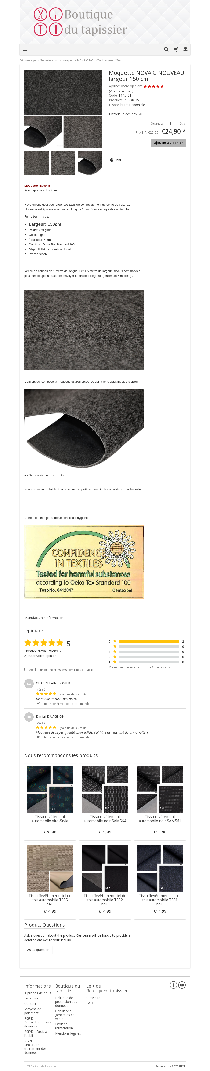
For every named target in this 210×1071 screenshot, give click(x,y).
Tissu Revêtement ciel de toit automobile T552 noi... (104, 900)
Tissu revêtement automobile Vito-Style (50, 818)
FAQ (89, 1003)
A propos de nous (37, 993)
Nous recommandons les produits (61, 755)
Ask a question (38, 949)
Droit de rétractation (64, 1026)
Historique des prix (125, 114)
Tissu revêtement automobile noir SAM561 (160, 818)
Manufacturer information (44, 617)
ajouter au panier (168, 142)
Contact (30, 1003)
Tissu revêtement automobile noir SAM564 (105, 818)
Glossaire (93, 998)
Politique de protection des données (66, 1002)
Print (115, 160)
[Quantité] (170, 123)
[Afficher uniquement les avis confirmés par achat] (25, 669)
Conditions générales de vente (65, 1015)
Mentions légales (68, 1033)
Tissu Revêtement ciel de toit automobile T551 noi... (160, 900)
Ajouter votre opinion (40, 655)
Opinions (34, 630)
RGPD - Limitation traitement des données (35, 1047)
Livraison (31, 998)
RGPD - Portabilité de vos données (37, 1022)
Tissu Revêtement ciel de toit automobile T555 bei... (50, 900)
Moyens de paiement (32, 1011)
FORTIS (133, 100)
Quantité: (157, 123)
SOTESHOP (179, 1066)
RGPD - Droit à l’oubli (35, 1033)
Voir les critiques (121, 91)
